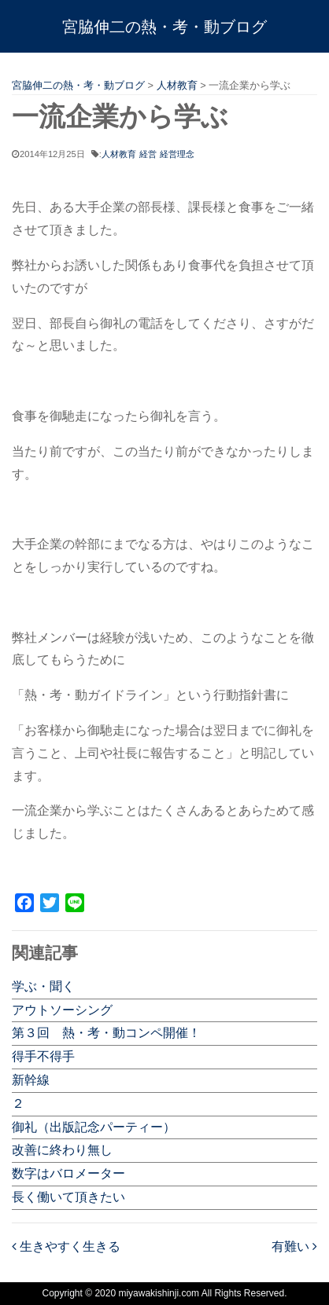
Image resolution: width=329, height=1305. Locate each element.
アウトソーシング (62, 1010)
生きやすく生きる (66, 1246)
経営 (148, 154)
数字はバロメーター (68, 1173)
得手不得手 (43, 1056)
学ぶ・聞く (43, 986)
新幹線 (31, 1080)
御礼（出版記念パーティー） (94, 1127)
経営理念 (177, 154)
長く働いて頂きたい (68, 1197)
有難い (294, 1246)
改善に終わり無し (62, 1150)
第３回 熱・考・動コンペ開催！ (106, 1032)
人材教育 (119, 154)
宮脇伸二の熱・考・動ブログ (164, 26)
